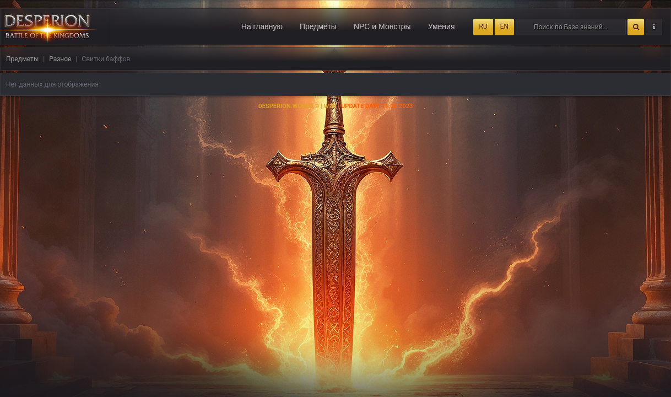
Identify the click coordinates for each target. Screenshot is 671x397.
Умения (441, 26)
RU (483, 26)
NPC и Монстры (382, 26)
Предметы (318, 26)
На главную (262, 26)
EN (504, 26)
